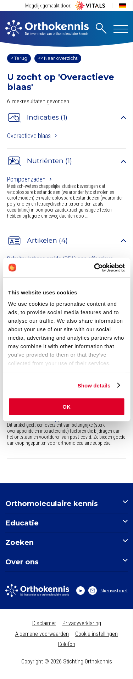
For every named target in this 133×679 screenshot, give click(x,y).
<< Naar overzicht (58, 58)
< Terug (19, 58)
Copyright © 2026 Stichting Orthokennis (66, 661)
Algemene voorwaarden (42, 634)
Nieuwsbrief (108, 590)
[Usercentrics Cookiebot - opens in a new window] (95, 267)
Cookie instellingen (96, 634)
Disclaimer (44, 623)
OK (66, 407)
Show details (94, 385)
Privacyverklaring (81, 623)
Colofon (66, 644)
